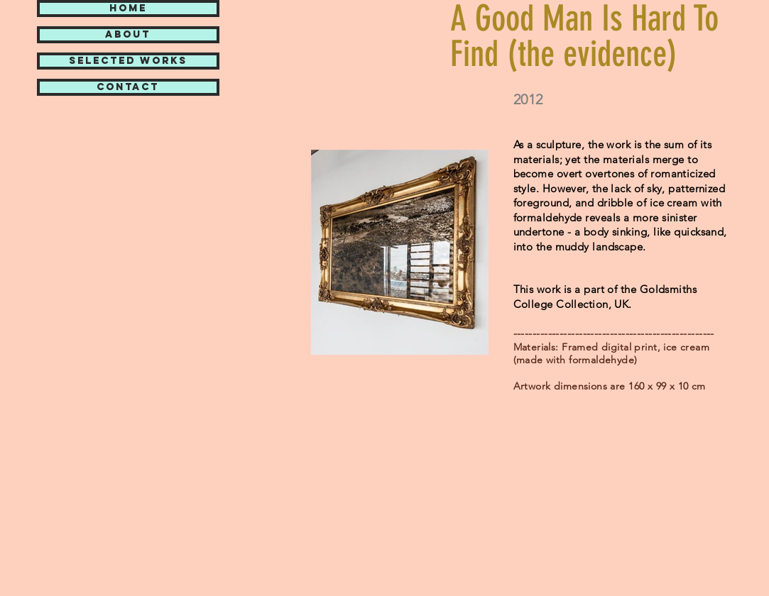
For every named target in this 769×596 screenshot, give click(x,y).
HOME (128, 8)
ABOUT (128, 34)
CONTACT (128, 87)
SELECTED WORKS (128, 61)
